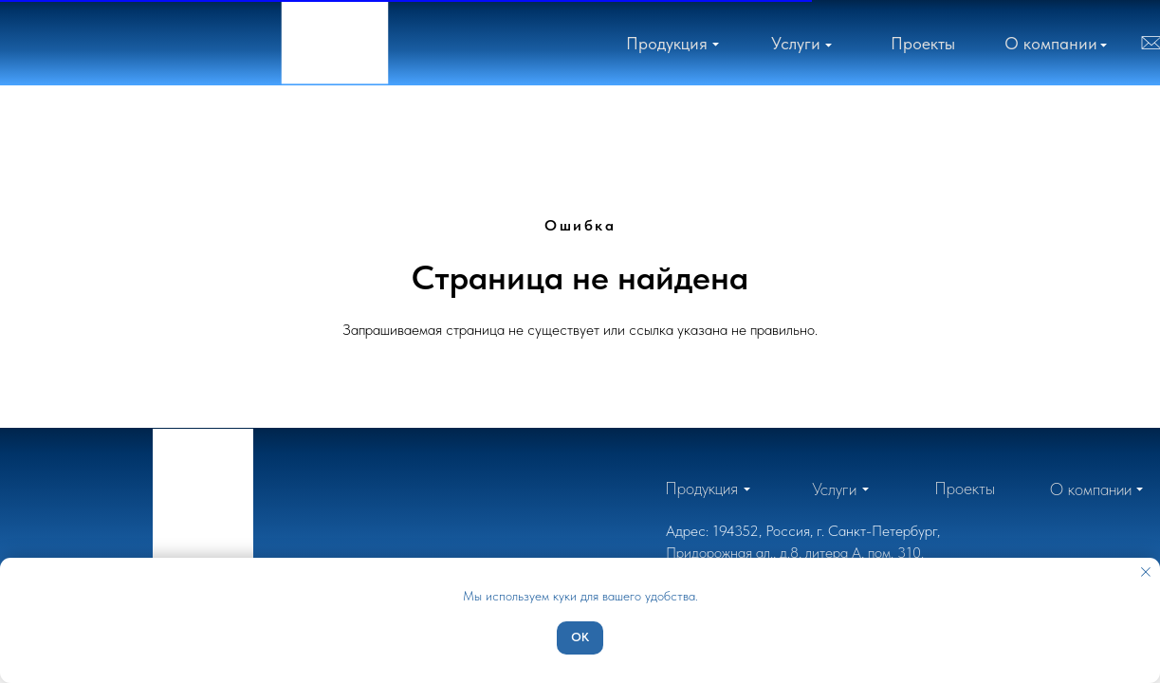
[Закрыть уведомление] (1145, 572)
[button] (1051, 43)
